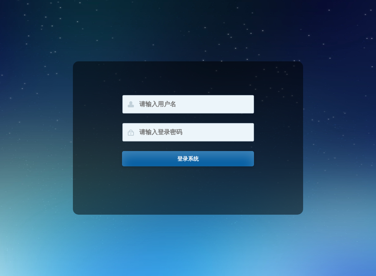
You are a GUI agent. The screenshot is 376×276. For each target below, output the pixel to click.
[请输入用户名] (188, 104)
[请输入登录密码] (188, 132)
